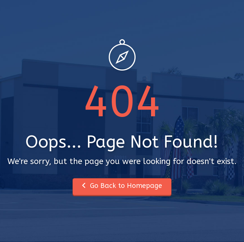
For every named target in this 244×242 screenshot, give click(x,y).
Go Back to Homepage (122, 186)
